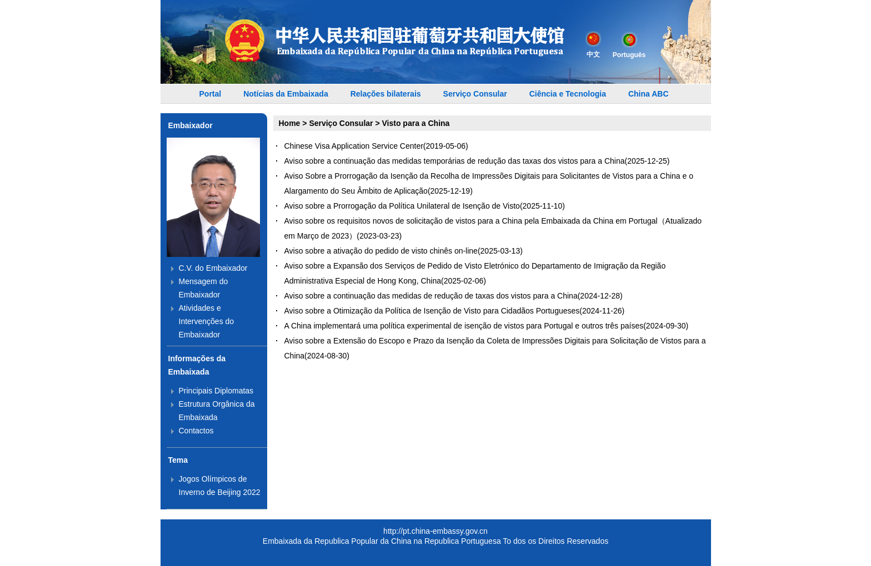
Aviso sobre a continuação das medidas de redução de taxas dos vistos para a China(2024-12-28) (453, 295)
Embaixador (190, 125)
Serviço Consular (475, 93)
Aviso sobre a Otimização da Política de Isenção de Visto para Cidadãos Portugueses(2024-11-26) (454, 310)
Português (629, 45)
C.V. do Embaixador (213, 268)
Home (290, 123)
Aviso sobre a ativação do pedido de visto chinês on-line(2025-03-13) (403, 250)
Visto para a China (416, 123)
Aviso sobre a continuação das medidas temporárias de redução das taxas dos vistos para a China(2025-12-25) (477, 160)
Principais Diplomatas (216, 390)
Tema (178, 460)
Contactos (196, 430)
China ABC (648, 93)
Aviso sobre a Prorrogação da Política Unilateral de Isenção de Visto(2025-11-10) (424, 205)
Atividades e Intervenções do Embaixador (206, 321)
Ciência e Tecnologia (567, 93)
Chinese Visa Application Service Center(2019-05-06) (376, 146)
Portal (210, 93)
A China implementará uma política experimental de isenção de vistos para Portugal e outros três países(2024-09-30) (486, 325)
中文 (593, 44)
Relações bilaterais (386, 93)
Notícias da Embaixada (285, 93)
